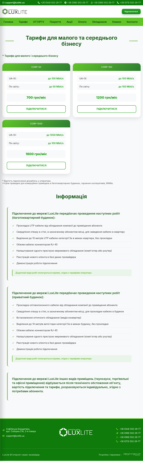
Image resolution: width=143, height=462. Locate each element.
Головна (8, 21)
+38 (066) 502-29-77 (104, 2)
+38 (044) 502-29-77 (51, 2)
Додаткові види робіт (26, 274)
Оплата (82, 21)
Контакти (132, 21)
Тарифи (23, 21)
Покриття (55, 21)
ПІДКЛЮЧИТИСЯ (36, 109)
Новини (116, 21)
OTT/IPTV (38, 21)
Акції (69, 21)
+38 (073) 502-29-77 (130, 2)
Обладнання (99, 21)
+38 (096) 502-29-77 (77, 2)
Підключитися (130, 11)
